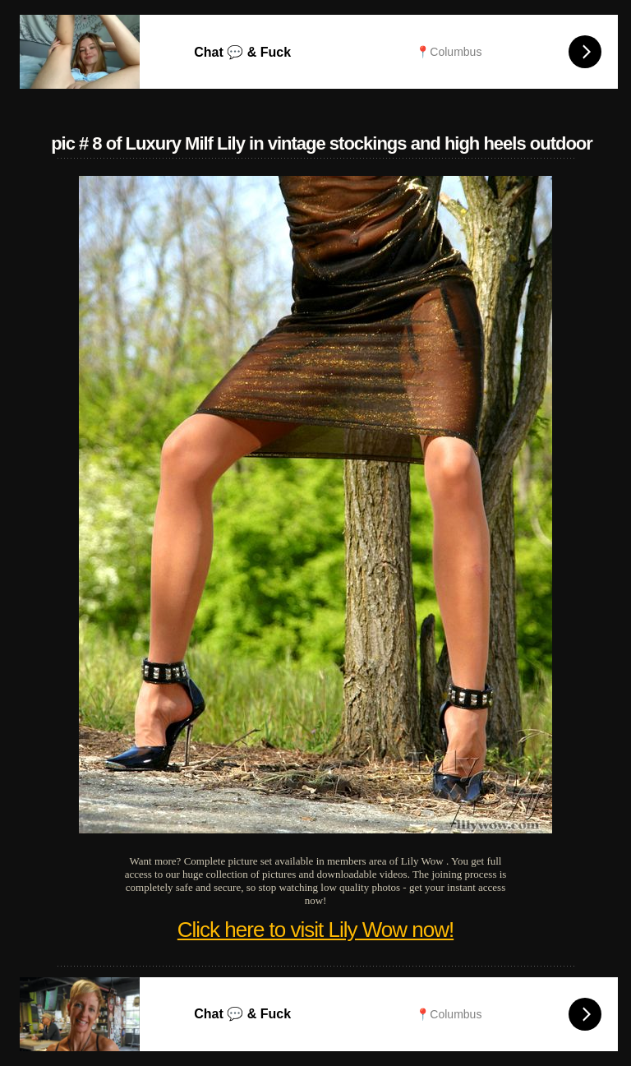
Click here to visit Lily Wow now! (315, 929)
